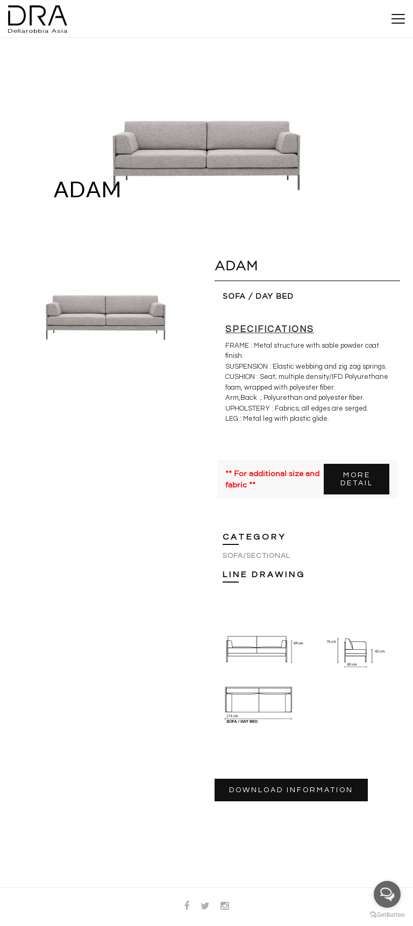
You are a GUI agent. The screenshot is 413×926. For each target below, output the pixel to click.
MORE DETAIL (356, 479)
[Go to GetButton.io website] (387, 914)
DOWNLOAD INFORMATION (291, 790)
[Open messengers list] (387, 894)
